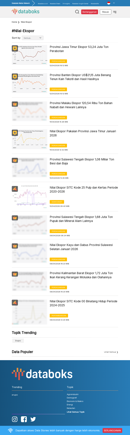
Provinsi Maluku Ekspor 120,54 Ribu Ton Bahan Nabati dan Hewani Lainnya (81, 105)
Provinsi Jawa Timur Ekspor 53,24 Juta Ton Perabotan (79, 49)
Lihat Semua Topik (75, 412)
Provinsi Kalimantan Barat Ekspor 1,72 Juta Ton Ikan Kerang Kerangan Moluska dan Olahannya (81, 275)
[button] (111, 3)
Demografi (57, 202)
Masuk (105, 12)
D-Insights (66, 3)
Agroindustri (72, 394)
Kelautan (71, 408)
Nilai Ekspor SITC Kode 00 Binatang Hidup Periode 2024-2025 (83, 303)
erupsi (18, 340)
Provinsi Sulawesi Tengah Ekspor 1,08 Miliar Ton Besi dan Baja (82, 161)
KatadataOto (95, 3)
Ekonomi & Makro (75, 401)
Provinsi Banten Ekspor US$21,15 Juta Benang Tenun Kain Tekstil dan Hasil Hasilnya (80, 77)
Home (14, 22)
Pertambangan (59, 316)
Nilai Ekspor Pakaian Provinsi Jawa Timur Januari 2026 (83, 133)
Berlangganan (90, 12)
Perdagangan (58, 61)
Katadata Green (55, 3)
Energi (70, 404)
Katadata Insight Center (80, 3)
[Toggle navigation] (114, 12)
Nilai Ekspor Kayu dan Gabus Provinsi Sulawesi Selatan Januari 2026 (81, 247)
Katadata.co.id (43, 3)
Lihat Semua (110, 352)
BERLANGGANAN (112, 430)
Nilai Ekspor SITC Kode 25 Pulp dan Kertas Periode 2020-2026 (84, 189)
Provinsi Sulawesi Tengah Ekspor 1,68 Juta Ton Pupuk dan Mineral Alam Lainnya (81, 219)
